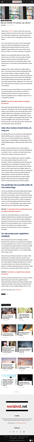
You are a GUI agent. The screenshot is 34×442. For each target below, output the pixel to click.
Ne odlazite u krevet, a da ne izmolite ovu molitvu (24, 334)
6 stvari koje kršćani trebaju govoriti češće (8, 334)
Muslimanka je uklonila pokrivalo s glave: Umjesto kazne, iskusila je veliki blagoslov (9, 350)
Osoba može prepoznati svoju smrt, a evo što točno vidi (25, 351)
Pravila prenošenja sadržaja (23, 436)
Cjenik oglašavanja (13, 438)
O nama (6, 436)
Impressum (11, 436)
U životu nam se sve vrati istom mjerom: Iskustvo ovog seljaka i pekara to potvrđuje (8, 366)
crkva (7, 294)
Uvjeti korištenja (21, 438)
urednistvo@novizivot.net (20, 423)
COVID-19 (2, 20)
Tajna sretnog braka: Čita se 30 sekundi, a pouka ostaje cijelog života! (24, 316)
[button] (2, 2)
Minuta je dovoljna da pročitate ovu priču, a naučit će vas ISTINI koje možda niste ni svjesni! (8, 382)
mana (9, 203)
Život (10, 20)
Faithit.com (19, 289)
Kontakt (15, 436)
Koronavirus (7, 20)
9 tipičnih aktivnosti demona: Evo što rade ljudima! (24, 384)
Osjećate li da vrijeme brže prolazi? (24, 368)
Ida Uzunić (3, 25)
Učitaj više (17, 391)
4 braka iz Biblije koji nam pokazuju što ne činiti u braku (8, 317)
